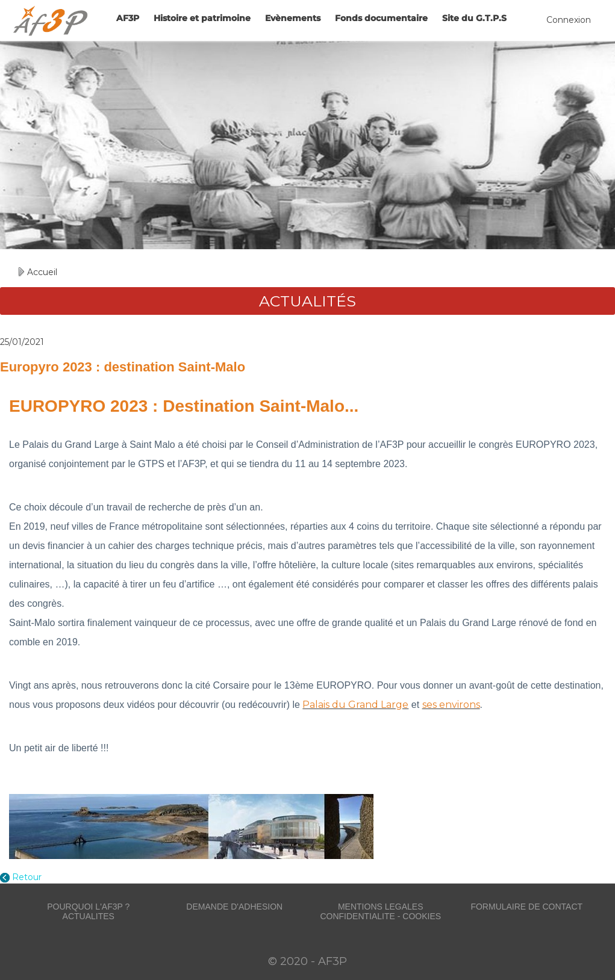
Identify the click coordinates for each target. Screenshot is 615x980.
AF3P (127, 18)
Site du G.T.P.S (474, 18)
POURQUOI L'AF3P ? (88, 906)
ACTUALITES (88, 916)
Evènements (292, 18)
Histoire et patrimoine (202, 18)
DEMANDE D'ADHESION (234, 906)
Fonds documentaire (381, 18)
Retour (27, 877)
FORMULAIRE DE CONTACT (526, 906)
